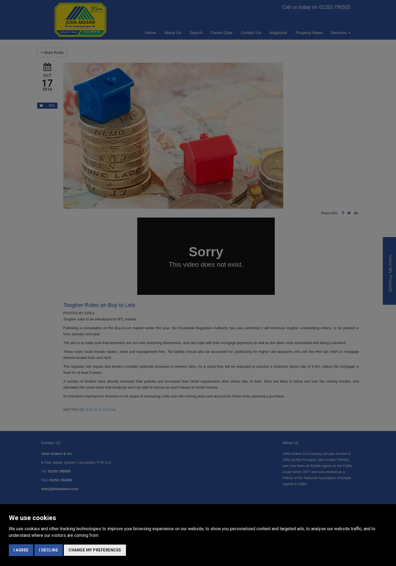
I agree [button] (21, 550)
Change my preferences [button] (94, 550)
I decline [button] (48, 550)
